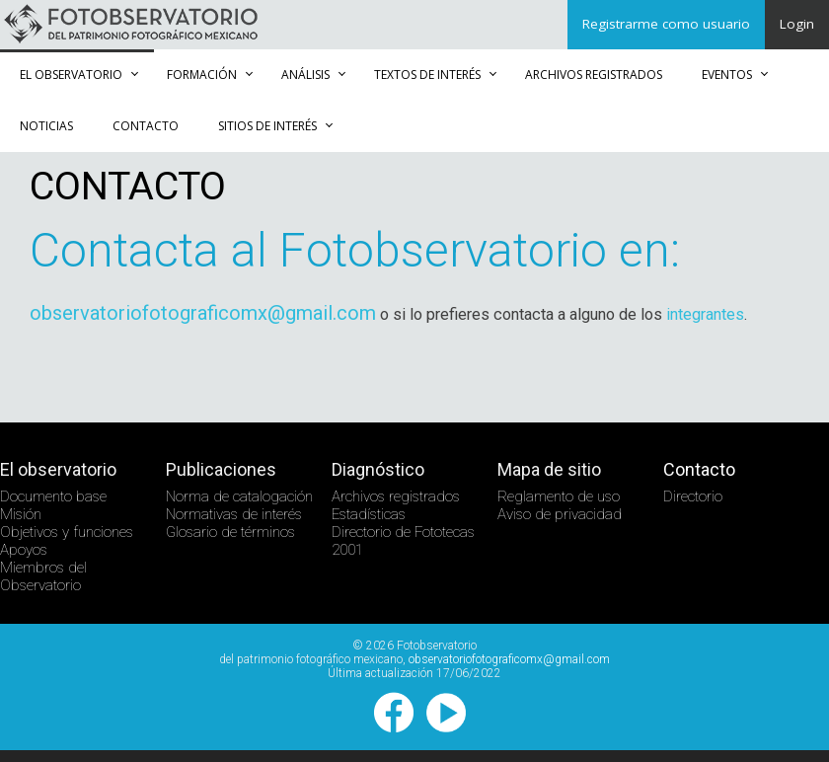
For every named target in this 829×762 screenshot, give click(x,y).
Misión (20, 514)
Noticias (46, 125)
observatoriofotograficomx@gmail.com (203, 313)
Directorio (692, 496)
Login (797, 24)
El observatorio (71, 74)
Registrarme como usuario (666, 24)
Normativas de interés (234, 514)
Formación (202, 74)
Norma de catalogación (239, 496)
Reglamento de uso (558, 496)
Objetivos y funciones (66, 532)
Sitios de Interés (267, 125)
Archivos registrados (593, 74)
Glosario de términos (230, 532)
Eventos (727, 74)
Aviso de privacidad (559, 514)
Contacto (146, 125)
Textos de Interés (427, 74)
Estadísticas (369, 514)
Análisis (305, 74)
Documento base (53, 496)
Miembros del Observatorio (43, 576)
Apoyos (23, 550)
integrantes (705, 314)
